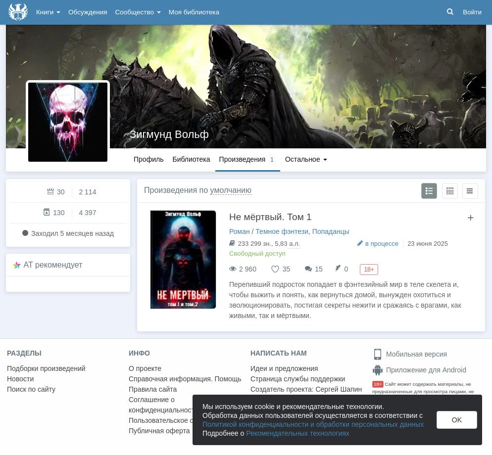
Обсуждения (87, 12)
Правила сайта (153, 389)
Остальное (306, 159)
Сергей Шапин (338, 389)
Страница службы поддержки (297, 379)
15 (319, 269)
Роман (239, 231)
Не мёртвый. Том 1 (270, 217)
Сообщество (138, 12)
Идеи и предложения (284, 368)
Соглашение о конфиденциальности (163, 405)
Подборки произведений (46, 368)
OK (457, 420)
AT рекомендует (53, 265)
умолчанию (230, 190)
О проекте (145, 368)
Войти (472, 12)
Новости (20, 379)
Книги (48, 12)
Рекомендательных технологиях (297, 433)
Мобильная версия (409, 354)
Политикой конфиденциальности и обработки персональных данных (313, 424)
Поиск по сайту (31, 389)
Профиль (148, 159)
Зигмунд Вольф (169, 134)
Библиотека (191, 159)
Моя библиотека (194, 12)
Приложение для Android (419, 369)
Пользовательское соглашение (179, 420)
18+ (378, 384)
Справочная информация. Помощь (185, 379)
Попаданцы (330, 231)
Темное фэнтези (281, 231)
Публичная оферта (159, 431)
